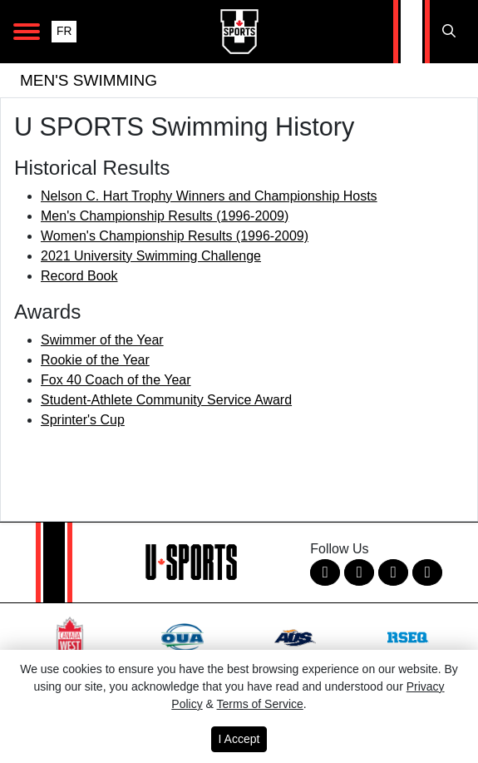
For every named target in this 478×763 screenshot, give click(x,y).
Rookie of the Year (95, 360)
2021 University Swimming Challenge (151, 256)
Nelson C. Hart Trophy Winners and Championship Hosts (209, 196)
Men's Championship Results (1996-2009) (164, 216)
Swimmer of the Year (102, 340)
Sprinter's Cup (83, 420)
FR (64, 31)
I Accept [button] (239, 739)
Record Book (79, 276)
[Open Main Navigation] (26, 31)
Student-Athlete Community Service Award (166, 400)
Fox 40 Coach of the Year (116, 380)
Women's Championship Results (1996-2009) (174, 236)
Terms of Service (260, 704)
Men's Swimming (88, 80)
